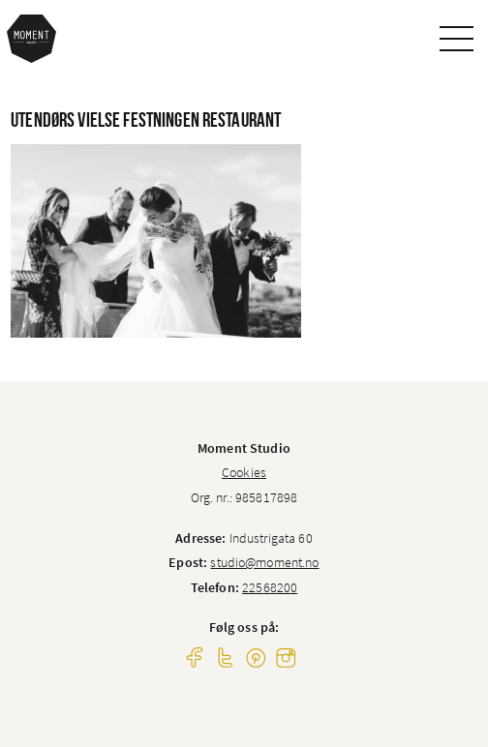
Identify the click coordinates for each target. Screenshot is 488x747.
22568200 (269, 587)
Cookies (244, 472)
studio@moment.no (264, 562)
